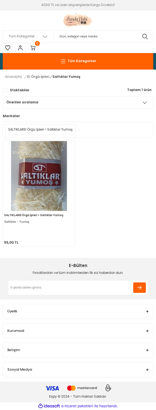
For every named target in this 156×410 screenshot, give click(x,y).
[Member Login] (20, 48)
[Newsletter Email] (78, 287)
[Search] (78, 36)
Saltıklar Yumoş (66, 77)
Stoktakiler (19, 90)
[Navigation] (78, 61)
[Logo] (78, 20)
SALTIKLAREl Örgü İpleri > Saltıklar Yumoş (33, 215)
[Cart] (33, 48)
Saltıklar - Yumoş (16, 222)
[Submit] (139, 287)
